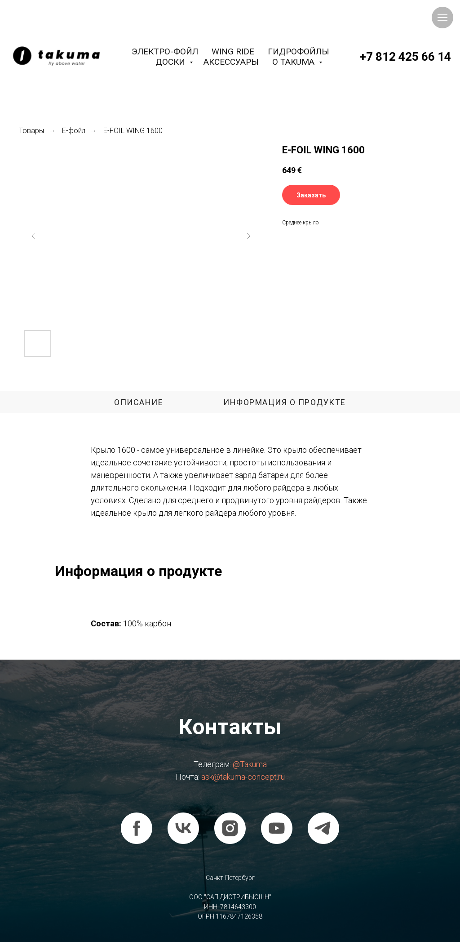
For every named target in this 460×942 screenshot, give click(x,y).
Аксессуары (231, 62)
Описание (138, 402)
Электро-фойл (165, 51)
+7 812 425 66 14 (405, 56)
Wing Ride (233, 51)
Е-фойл (73, 130)
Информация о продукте (284, 402)
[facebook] (136, 828)
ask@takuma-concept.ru (243, 776)
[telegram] (323, 828)
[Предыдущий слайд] (33, 236)
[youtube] (276, 828)
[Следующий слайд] (248, 236)
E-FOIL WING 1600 (133, 130)
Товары (31, 130)
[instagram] (230, 828)
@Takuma (250, 764)
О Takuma (294, 62)
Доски (171, 62)
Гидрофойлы (298, 51)
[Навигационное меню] (442, 17)
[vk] (183, 828)
